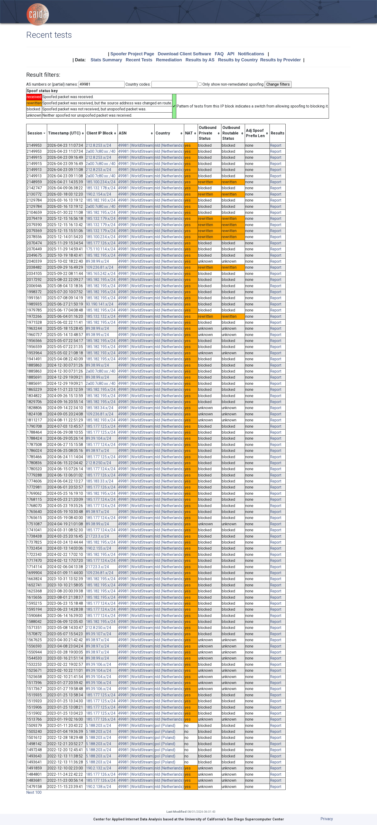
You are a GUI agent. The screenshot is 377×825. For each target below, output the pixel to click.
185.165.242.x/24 (100, 273)
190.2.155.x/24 (98, 548)
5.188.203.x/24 (98, 725)
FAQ (219, 53)
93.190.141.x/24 (99, 304)
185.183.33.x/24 (99, 481)
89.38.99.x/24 (97, 261)
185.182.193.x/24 (100, 200)
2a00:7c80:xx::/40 (100, 151)
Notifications (251, 53)
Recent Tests (139, 59)
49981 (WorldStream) (136, 145)
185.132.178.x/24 (100, 188)
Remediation (169, 59)
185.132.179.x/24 (100, 218)
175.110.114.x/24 (100, 249)
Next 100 (34, 792)
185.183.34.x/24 (99, 408)
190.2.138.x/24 (98, 786)
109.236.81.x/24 (99, 267)
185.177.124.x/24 (100, 444)
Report (275, 145)
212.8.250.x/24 (98, 463)
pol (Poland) (165, 725)
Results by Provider (280, 59)
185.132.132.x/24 (100, 316)
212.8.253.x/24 (98, 145)
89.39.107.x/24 (98, 634)
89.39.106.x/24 (98, 664)
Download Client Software (184, 53)
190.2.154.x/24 (98, 194)
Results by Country (238, 59)
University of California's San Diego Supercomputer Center (234, 819)
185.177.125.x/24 (100, 426)
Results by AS (200, 59)
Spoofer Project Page (132, 53)
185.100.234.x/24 (100, 182)
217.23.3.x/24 (97, 536)
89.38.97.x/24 (97, 450)
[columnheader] (36, 133)
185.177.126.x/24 (100, 243)
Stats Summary (106, 59)
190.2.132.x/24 (98, 768)
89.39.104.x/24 (98, 438)
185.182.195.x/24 (100, 212)
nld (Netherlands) (169, 145)
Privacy (326, 819)
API (230, 53)
